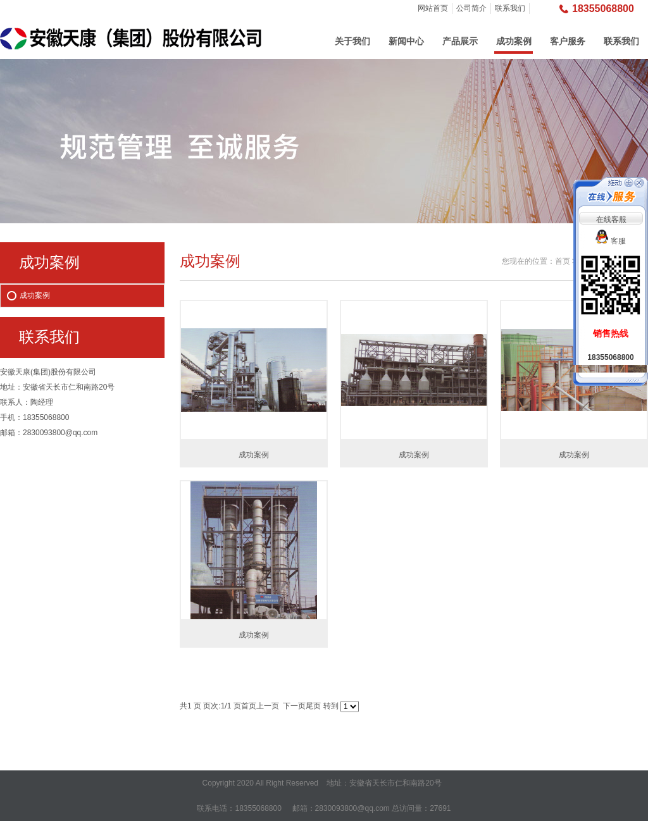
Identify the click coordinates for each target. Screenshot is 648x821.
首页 (562, 261)
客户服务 (567, 41)
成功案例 (514, 41)
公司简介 (471, 8)
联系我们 (510, 8)
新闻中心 (406, 41)
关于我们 (352, 41)
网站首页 (433, 8)
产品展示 (460, 41)
